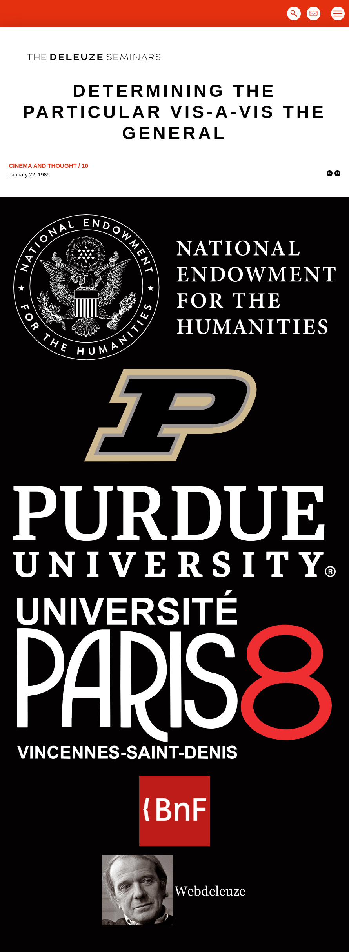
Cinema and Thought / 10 (48, 165)
